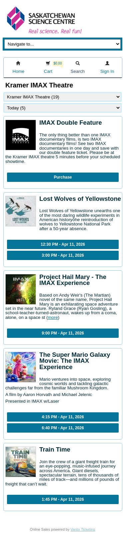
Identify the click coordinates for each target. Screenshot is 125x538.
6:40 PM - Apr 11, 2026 (63, 428)
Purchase (63, 177)
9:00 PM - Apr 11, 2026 (63, 333)
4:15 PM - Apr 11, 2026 (63, 417)
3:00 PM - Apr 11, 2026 (63, 255)
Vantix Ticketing (82, 529)
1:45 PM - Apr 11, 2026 (63, 499)
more (53, 317)
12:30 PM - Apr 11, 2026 (63, 244)
